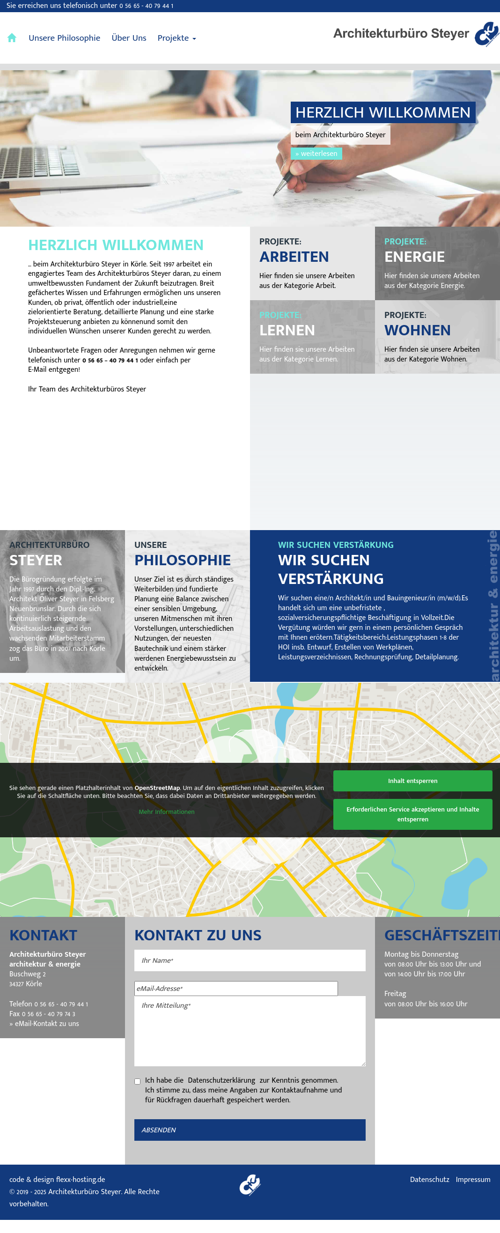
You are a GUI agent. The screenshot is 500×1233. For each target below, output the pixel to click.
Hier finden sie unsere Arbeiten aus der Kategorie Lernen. (308, 354)
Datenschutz (429, 1193)
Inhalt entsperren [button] (413, 794)
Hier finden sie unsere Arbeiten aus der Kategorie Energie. (433, 281)
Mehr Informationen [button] (167, 825)
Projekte (177, 38)
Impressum (473, 1193)
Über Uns (128, 38)
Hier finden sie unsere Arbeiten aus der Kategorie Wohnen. (433, 354)
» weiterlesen (316, 154)
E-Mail (37, 383)
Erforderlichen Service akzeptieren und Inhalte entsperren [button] (412, 827)
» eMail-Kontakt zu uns (45, 1037)
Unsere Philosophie (64, 38)
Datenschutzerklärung (222, 1093)
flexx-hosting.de (80, 1193)
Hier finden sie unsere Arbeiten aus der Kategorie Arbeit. (308, 281)
